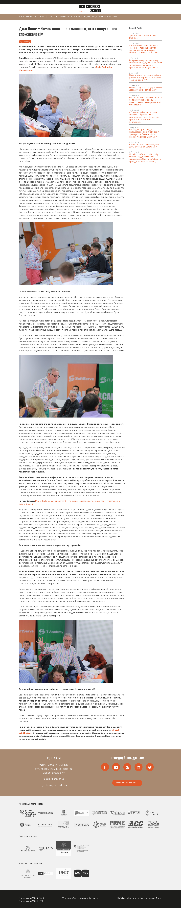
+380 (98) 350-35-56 (53, 779)
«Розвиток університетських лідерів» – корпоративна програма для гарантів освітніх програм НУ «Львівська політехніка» (144, 117)
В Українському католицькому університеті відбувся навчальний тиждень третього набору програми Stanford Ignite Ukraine (145, 64)
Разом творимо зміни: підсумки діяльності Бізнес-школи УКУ (144, 145)
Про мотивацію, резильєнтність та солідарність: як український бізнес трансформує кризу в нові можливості (145, 101)
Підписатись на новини (127, 783)
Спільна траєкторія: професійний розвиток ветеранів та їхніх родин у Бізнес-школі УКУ (145, 77)
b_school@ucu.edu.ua (53, 785)
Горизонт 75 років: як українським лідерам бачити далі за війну (145, 88)
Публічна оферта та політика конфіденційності (139, 898)
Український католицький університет (80, 898)
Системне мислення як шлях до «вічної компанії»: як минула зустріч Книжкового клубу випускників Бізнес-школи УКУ (144, 49)
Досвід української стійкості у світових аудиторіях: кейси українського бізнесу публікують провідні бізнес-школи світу (145, 158)
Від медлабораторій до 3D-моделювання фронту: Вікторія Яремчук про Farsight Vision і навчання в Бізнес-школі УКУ (144, 133)
